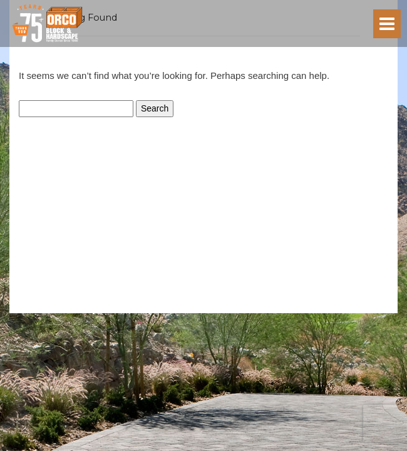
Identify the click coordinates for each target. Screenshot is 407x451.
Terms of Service (228, 308)
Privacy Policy (174, 308)
